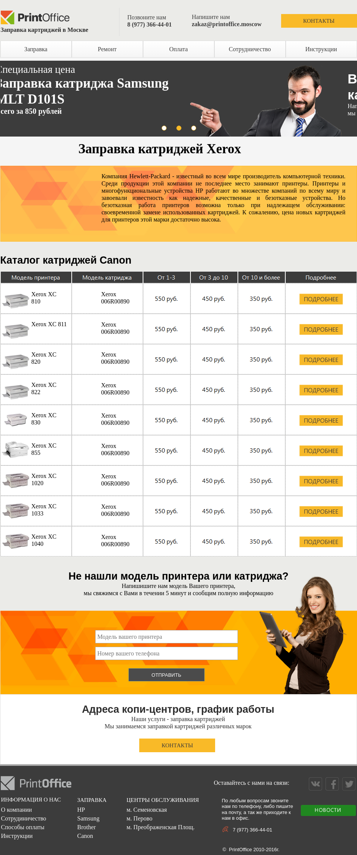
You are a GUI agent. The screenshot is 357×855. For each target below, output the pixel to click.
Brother (86, 827)
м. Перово (139, 818)
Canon (85, 836)
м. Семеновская (146, 809)
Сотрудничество (250, 49)
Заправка (35, 49)
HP (81, 809)
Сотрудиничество (23, 818)
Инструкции (321, 49)
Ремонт (107, 49)
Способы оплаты (22, 827)
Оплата (178, 49)
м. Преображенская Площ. (160, 827)
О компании (16, 809)
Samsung (88, 818)
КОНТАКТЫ (319, 21)
